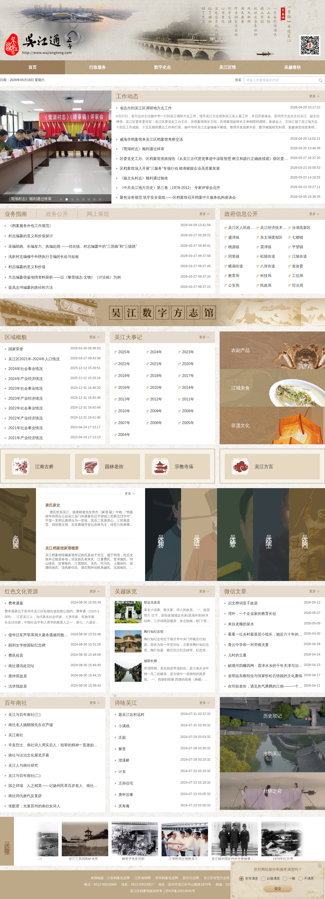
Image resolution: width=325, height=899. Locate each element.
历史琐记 (272, 715)
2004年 (124, 435)
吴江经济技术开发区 (274, 228)
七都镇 (297, 237)
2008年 (188, 411)
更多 (312, 96)
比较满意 (270, 878)
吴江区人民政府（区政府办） (242, 228)
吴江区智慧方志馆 (217, 878)
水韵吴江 (272, 753)
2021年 (156, 364)
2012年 (156, 399)
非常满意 (248, 878)
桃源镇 (233, 247)
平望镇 (297, 247)
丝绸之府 (272, 791)
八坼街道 (267, 266)
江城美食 (240, 387)
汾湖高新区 (301, 228)
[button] (61, 199)
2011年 (188, 399)
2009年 (156, 411)
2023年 (188, 352)
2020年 (188, 364)
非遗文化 (240, 425)
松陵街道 (267, 256)
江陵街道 (299, 256)
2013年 (124, 399)
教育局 (233, 276)
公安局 (233, 285)
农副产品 (240, 350)
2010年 (124, 411)
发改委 (297, 266)
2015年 (156, 387)
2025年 (124, 352)
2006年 (156, 423)
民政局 (265, 285)
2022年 (124, 364)
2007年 (124, 423)
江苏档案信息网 (118, 878)
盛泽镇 (233, 237)
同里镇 (233, 256)
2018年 (156, 376)
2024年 (156, 352)
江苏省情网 (142, 878)
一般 (289, 878)
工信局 (297, 276)
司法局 (297, 285)
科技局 (265, 276)
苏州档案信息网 (166, 878)
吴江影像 (7, 841)
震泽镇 (265, 247)
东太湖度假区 (271, 237)
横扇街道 (235, 266)
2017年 (188, 376)
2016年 (124, 387)
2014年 (188, 387)
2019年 (124, 376)
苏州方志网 (191, 878)
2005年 (188, 423)
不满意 (306, 878)
